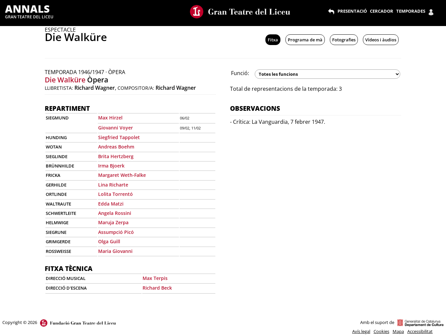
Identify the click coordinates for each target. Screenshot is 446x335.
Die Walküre (65, 79)
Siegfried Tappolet (119, 137)
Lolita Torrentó (115, 194)
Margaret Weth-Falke (122, 175)
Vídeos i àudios (380, 40)
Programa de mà (305, 40)
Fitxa (273, 40)
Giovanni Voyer (115, 127)
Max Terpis (155, 278)
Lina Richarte (113, 185)
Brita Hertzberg (116, 156)
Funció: (240, 73)
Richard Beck (157, 288)
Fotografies (344, 40)
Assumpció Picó (116, 232)
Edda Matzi (111, 204)
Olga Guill (109, 241)
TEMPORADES (410, 11)
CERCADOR (381, 11)
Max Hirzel (110, 117)
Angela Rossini (114, 213)
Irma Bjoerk (111, 165)
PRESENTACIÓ (352, 11)
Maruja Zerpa (113, 222)
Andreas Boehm (116, 146)
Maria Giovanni (115, 251)
